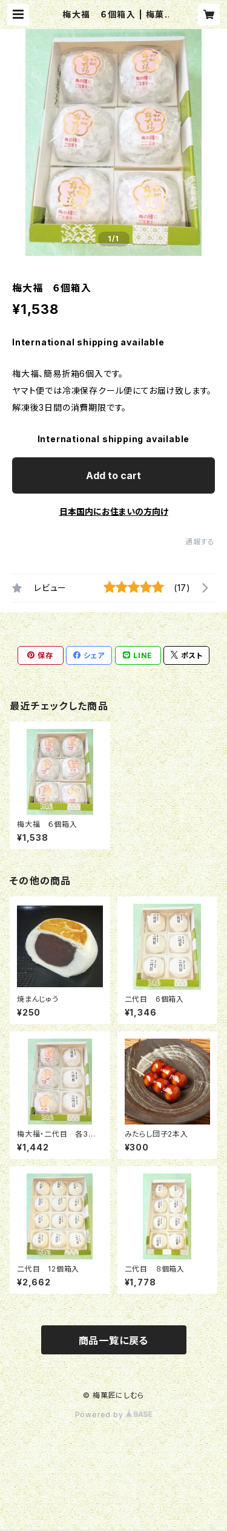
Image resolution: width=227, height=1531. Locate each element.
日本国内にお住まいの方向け (113, 511)
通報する (200, 541)
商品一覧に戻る (114, 1340)
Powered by (114, 1414)
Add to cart (113, 475)
